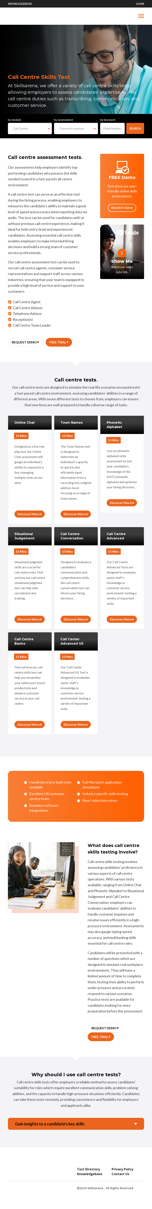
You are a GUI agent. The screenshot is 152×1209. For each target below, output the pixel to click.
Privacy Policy (122, 1169)
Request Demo (122, 207)
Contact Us (120, 1174)
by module (14, 119)
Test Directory (88, 1169)
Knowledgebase (20, 3)
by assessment (63, 119)
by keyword (107, 119)
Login (140, 3)
